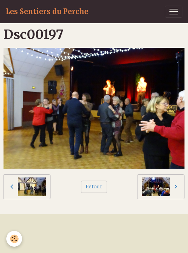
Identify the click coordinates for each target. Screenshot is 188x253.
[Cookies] (14, 239)
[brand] (47, 11)
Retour (94, 186)
